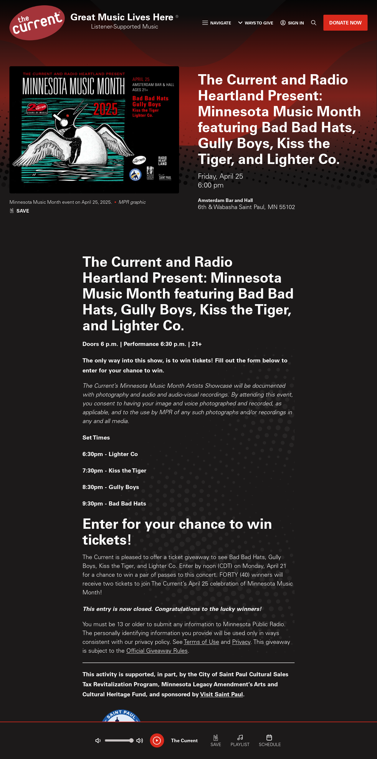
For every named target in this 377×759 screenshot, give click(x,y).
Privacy (241, 643)
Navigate (216, 23)
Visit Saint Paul (221, 694)
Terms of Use (201, 643)
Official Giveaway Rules (157, 651)
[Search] (314, 22)
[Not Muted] (98, 741)
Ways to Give (255, 23)
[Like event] (19, 210)
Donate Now (345, 22)
